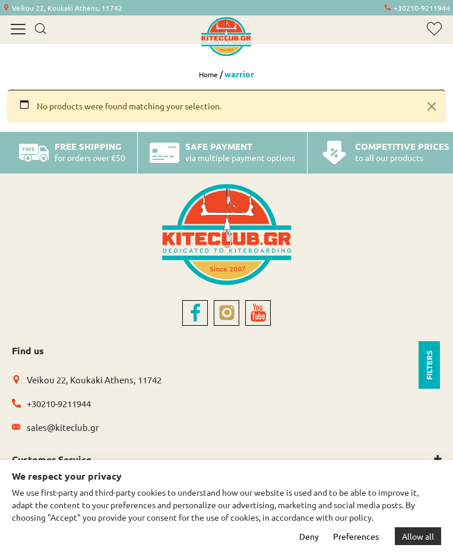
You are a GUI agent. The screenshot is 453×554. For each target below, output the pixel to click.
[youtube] (258, 313)
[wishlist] (434, 28)
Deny (309, 536)
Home (208, 74)
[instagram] (226, 313)
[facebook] (195, 313)
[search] (40, 29)
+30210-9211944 (422, 7)
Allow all (418, 536)
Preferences (356, 536)
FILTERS (429, 365)
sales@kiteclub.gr (63, 427)
